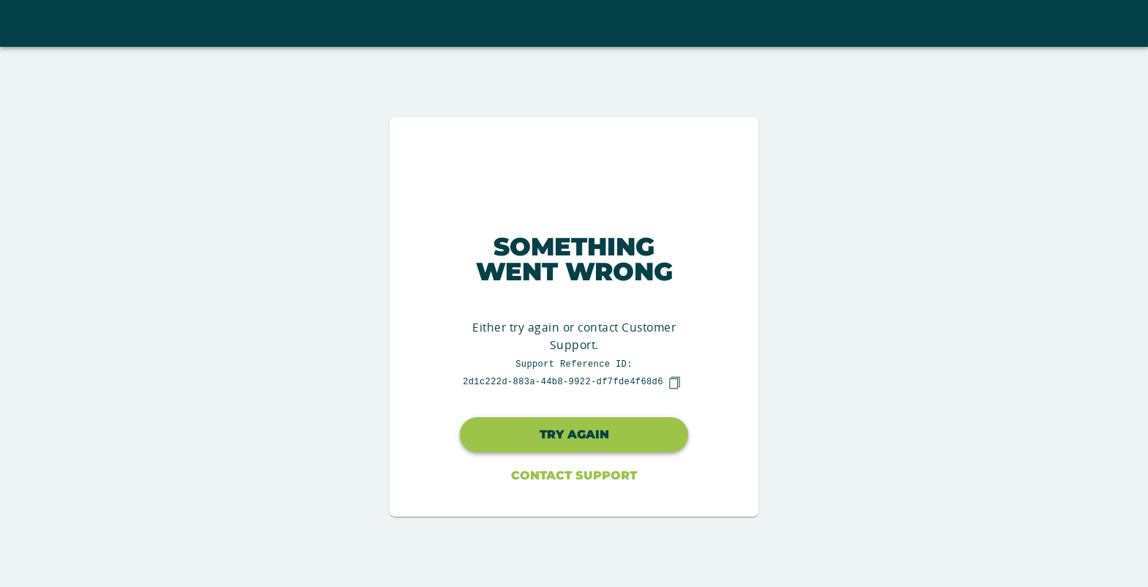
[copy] (674, 383)
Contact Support (574, 475)
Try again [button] (574, 434)
